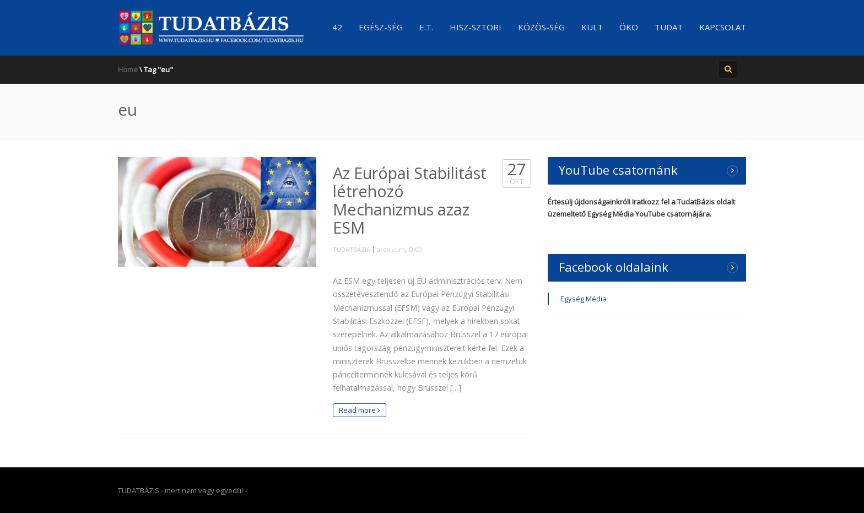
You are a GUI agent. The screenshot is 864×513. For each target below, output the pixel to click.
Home (128, 69)
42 (337, 27)
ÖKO (628, 27)
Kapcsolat (722, 27)
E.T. (426, 27)
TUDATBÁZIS (351, 249)
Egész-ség (381, 27)
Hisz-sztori (475, 27)
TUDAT (669, 27)
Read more (359, 410)
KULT (592, 27)
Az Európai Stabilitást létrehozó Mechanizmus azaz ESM (410, 200)
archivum (391, 249)
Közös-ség (541, 27)
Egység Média (583, 299)
